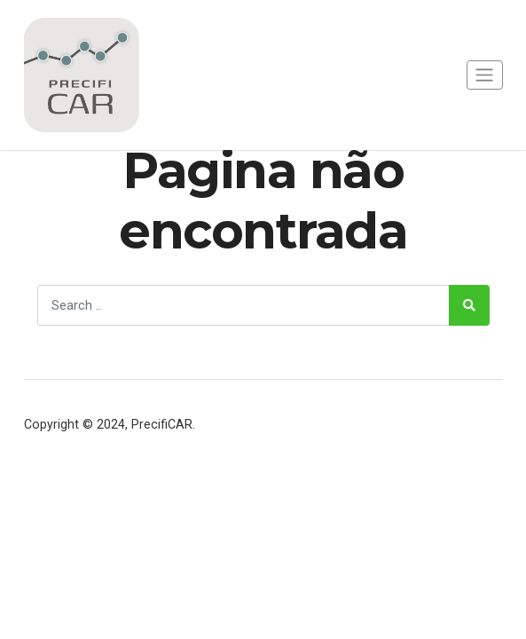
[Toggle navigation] (485, 75)
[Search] (243, 305)
